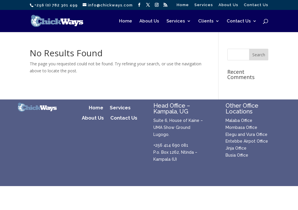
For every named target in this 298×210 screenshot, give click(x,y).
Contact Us (256, 5)
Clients (206, 21)
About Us (228, 5)
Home (183, 5)
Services (203, 5)
